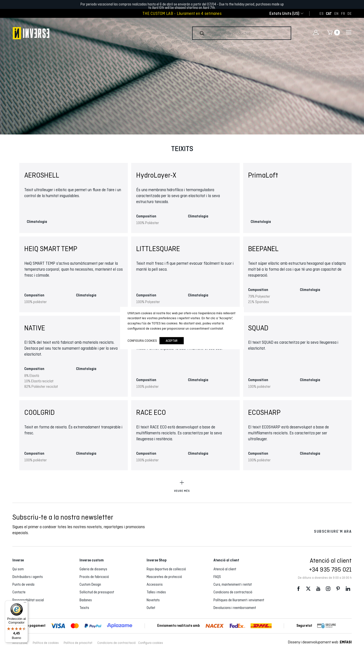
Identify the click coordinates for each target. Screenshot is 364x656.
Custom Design (90, 584)
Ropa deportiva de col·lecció (166, 569)
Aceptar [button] (172, 340)
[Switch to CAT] (329, 13)
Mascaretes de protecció (164, 577)
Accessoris (155, 584)
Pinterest (338, 589)
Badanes (85, 600)
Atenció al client (224, 569)
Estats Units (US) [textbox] (284, 13)
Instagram (328, 589)
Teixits (84, 608)
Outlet (151, 608)
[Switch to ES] (321, 13)
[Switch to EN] (336, 13)
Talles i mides (156, 592)
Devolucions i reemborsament (234, 608)
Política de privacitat (78, 643)
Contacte (19, 592)
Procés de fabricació (94, 577)
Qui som (18, 569)
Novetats (153, 600)
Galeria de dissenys (93, 569)
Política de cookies (46, 643)
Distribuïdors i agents (27, 577)
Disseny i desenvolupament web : (320, 642)
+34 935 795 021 (330, 569)
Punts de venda (23, 584)
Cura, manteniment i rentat (232, 584)
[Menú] (25, 603)
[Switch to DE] (349, 13)
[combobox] (284, 13)
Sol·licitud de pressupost (96, 592)
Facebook (298, 589)
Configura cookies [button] (150, 643)
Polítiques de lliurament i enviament (238, 600)
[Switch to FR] (343, 13)
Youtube (318, 589)
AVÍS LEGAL (20, 643)
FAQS (217, 577)
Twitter (308, 589)
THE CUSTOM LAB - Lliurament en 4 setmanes (182, 13)
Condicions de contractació (232, 592)
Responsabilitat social (28, 600)
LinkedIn (348, 589)
